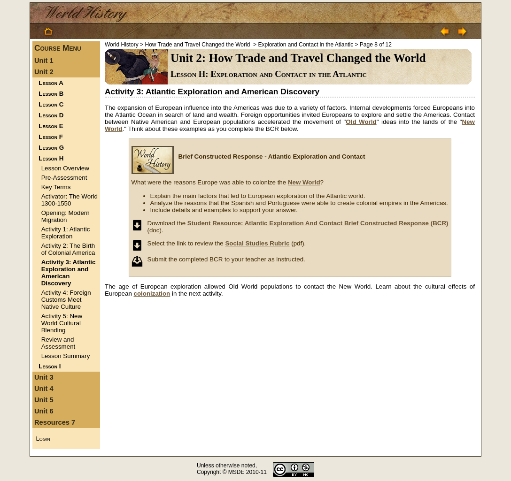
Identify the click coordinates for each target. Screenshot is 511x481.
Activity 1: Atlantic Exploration (65, 233)
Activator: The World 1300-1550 (69, 200)
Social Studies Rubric (257, 243)
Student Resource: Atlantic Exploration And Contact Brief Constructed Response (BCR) (318, 223)
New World (304, 182)
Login (43, 438)
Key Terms (56, 187)
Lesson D (51, 115)
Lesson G (51, 147)
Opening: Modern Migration (65, 216)
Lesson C (51, 104)
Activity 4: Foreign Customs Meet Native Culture (66, 299)
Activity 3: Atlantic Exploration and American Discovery (68, 273)
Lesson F (51, 136)
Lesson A (51, 82)
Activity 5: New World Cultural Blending (61, 323)
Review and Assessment (58, 343)
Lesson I (50, 366)
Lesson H (51, 158)
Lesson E (51, 126)
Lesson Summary (65, 355)
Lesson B (51, 93)
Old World (361, 121)
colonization (152, 293)
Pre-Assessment (64, 177)
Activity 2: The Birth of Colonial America (68, 249)
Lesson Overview (65, 168)
